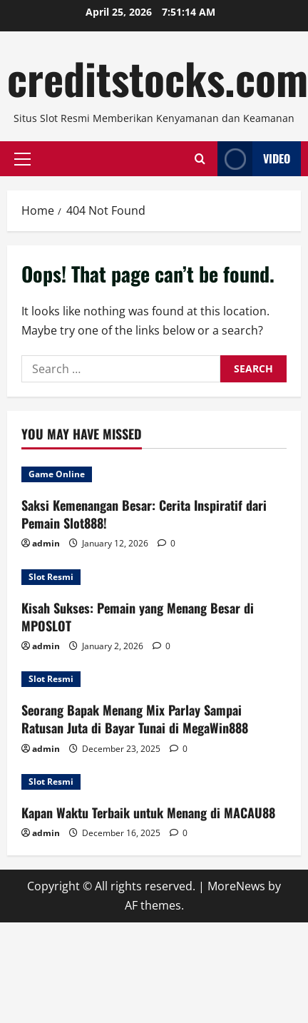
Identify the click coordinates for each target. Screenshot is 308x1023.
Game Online (57, 474)
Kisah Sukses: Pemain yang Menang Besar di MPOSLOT (137, 617)
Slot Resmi (51, 577)
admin (46, 543)
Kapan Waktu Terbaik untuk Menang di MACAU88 (148, 812)
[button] (22, 158)
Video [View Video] (253, 158)
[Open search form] (200, 159)
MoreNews (236, 886)
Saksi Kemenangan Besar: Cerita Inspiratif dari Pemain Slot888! (144, 514)
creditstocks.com (157, 77)
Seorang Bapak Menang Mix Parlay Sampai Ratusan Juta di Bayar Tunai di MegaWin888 (134, 719)
